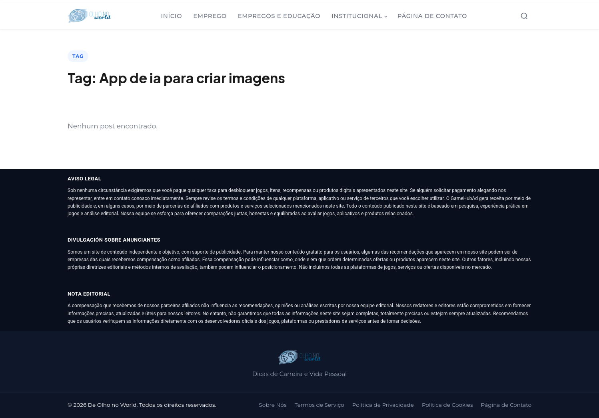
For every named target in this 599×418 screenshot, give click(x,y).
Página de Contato (432, 16)
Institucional (356, 16)
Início (171, 16)
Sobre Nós (272, 405)
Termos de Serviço (319, 405)
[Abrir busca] (524, 16)
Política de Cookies (447, 405)
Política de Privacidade (383, 405)
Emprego (210, 16)
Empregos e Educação (279, 16)
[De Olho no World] (89, 16)
